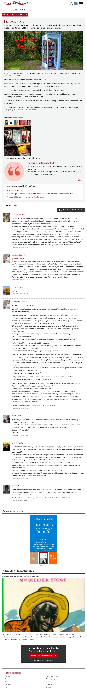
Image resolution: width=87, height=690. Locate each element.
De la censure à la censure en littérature (20, 576)
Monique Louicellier (19, 255)
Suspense (9, 679)
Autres (48, 688)
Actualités (14, 10)
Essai (7, 688)
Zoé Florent (16, 416)
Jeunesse (8, 685)
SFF (6, 682)
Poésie (48, 682)
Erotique (49, 685)
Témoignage (51, 679)
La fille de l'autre (15, 190)
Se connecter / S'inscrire (72, 3)
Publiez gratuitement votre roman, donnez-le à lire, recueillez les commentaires (41, 194)
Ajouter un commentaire (72, 210)
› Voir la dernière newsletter (43, 660)
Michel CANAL (17, 443)
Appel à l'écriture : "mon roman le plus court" (27, 197)
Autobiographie (52, 676)
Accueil (5, 10)
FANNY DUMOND (18, 215)
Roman (8, 676)
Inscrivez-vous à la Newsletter (43, 656)
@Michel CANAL (18, 259)
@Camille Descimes (19, 473)
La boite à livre (25, 10)
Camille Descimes (19, 486)
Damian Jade (17, 287)
